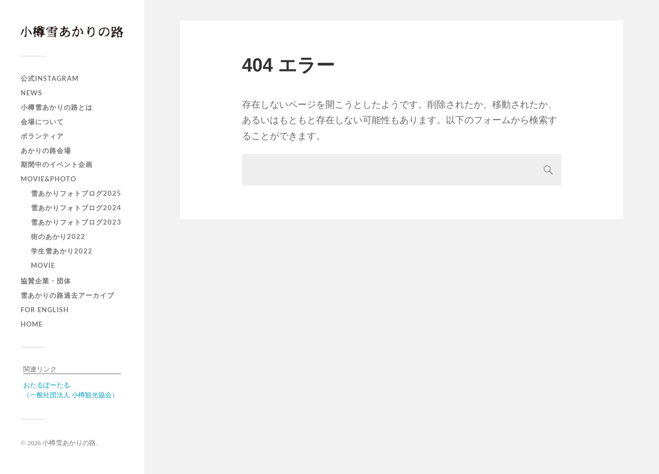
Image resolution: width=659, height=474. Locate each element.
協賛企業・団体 (46, 281)
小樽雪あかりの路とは (57, 107)
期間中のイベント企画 (57, 164)
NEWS (31, 93)
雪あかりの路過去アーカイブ (67, 295)
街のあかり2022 (58, 236)
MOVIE (43, 265)
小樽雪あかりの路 (69, 443)
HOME (32, 324)
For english (45, 310)
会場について (42, 121)
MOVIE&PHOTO (48, 179)
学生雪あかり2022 (62, 251)
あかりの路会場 (46, 150)
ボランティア (42, 136)
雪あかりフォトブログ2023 (76, 222)
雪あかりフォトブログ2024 (76, 208)
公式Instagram (50, 78)
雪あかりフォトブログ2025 (76, 193)
